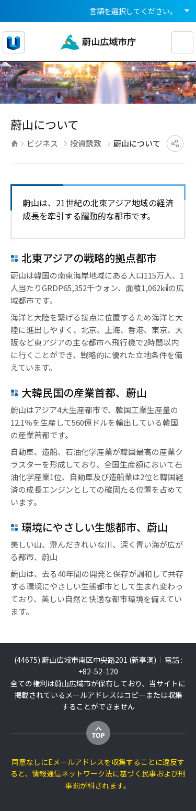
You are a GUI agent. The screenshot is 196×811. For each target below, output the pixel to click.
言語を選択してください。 (133, 11)
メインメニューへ (33, 0)
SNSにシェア (175, 143)
